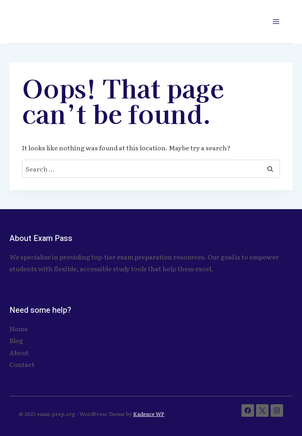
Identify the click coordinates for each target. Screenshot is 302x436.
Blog (16, 340)
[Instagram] (277, 410)
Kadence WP (148, 414)
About (19, 352)
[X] (262, 410)
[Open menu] (276, 21)
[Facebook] (247, 410)
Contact (22, 364)
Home (18, 328)
